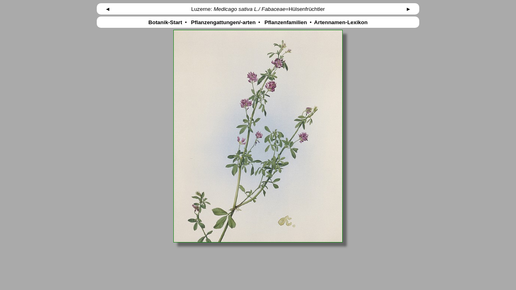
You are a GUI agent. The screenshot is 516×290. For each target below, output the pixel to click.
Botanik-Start (165, 22)
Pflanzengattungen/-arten (223, 22)
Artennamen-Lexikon (341, 22)
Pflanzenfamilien (285, 22)
